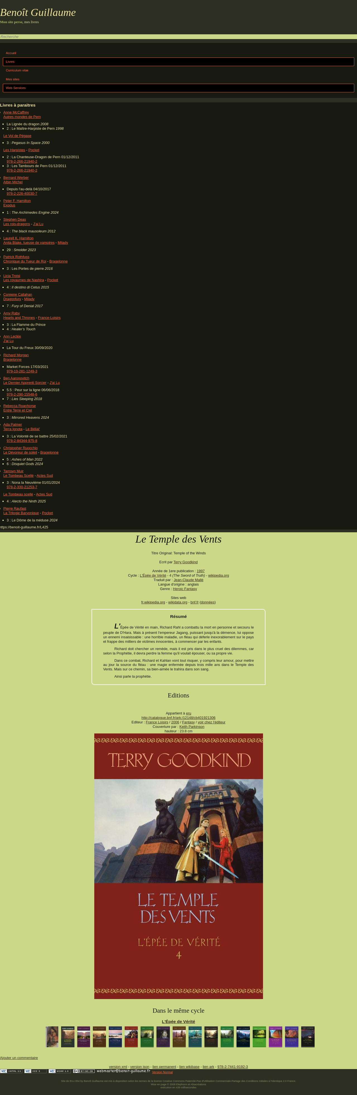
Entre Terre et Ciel (17, 410)
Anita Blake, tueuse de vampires (29, 242)
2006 (175, 722)
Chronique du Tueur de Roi (24, 261)
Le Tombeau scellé (18, 494)
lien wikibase (189, 1067)
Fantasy (188, 722)
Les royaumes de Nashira (23, 280)
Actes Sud (45, 475)
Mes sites (13, 79)
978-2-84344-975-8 (22, 441)
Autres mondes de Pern (22, 117)
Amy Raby (11, 313)
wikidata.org (177, 602)
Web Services (16, 88)
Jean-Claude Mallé (189, 580)
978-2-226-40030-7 (22, 193)
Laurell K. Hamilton (18, 238)
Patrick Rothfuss (16, 257)
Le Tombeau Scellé (18, 475)
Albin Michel (13, 182)
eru (188, 713)
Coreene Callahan (17, 294)
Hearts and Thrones (19, 318)
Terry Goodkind (185, 562)
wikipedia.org (218, 575)
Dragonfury (12, 299)
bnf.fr (194, 602)
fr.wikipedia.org (153, 602)
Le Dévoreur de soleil (20, 452)
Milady (63, 242)
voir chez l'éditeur (211, 722)
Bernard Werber (16, 177)
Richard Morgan (16, 355)
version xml (118, 1067)
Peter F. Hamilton (17, 201)
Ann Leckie (12, 336)
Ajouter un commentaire (19, 1058)
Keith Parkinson (191, 727)
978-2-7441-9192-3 (232, 1067)
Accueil (11, 53)
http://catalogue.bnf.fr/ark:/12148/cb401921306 (178, 718)
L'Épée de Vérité (153, 575)
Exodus (9, 205)
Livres (10, 61)
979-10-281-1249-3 (22, 371)
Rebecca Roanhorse (19, 406)
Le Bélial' (33, 429)
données (207, 602)
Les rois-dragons (16, 224)
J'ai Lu (38, 224)
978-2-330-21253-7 (22, 487)
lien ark (208, 1067)
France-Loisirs (49, 318)
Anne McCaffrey (16, 112)
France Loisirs (157, 722)
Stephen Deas (14, 219)
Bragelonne (58, 261)
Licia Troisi (11, 276)
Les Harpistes (14, 150)
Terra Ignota (12, 429)
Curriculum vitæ (17, 70)
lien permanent (164, 1067)
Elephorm (181, 1084)
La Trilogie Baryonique (21, 513)
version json (139, 1067)
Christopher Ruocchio (20, 448)
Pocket (33, 150)
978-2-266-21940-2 (22, 161)
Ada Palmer (12, 424)
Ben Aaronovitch (16, 378)
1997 (200, 571)
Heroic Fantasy (185, 589)
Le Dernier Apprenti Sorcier (24, 383)
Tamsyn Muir (13, 471)
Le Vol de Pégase (17, 136)
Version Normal (162, 1072)
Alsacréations (198, 1084)
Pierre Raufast (14, 508)
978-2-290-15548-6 (22, 394)
